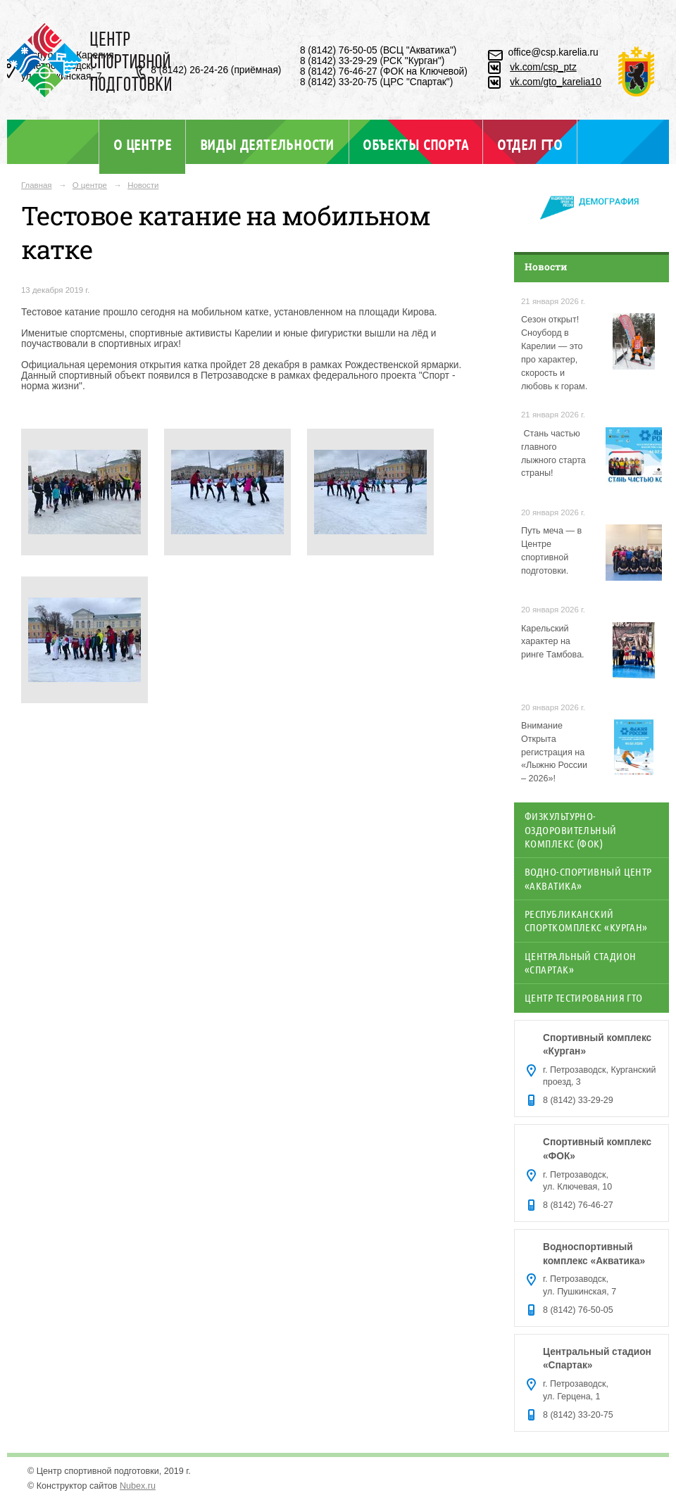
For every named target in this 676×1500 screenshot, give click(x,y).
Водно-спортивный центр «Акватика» (588, 878)
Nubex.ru (138, 1486)
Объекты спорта (415, 144)
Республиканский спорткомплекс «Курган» (586, 920)
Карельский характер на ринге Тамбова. (552, 642)
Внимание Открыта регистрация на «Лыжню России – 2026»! (554, 752)
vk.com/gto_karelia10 (555, 82)
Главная (36, 185)
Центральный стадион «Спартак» (580, 963)
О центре (142, 144)
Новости (142, 185)
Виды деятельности (267, 144)
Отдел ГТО (530, 144)
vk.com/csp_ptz (543, 67)
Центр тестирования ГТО (584, 997)
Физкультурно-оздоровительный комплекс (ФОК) (571, 829)
